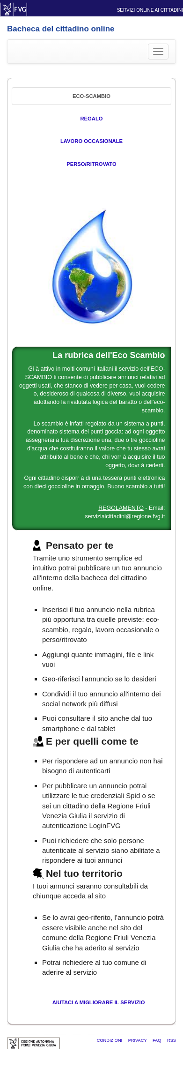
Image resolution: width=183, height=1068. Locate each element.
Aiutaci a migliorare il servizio (98, 1002)
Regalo (92, 118)
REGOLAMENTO (121, 508)
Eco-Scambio (91, 96)
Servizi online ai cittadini (150, 10)
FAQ (157, 1040)
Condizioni (110, 1040)
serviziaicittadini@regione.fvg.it (125, 516)
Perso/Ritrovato (91, 164)
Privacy (138, 1040)
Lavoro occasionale (91, 141)
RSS (171, 1040)
